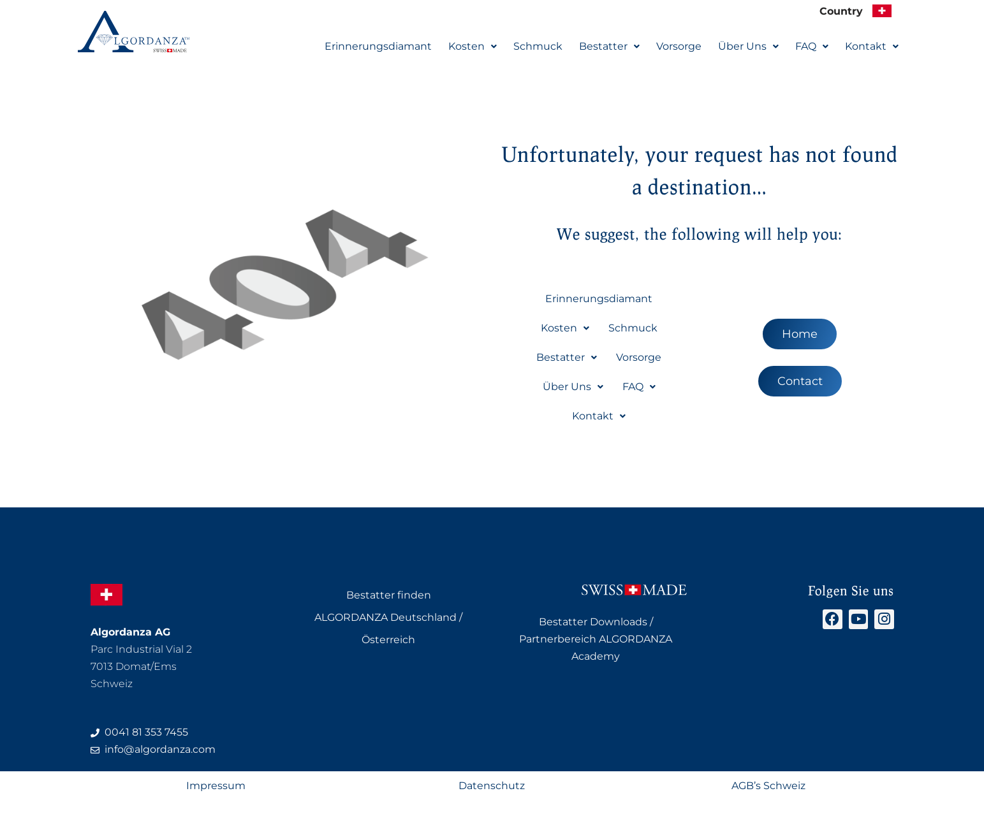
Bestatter (609, 46)
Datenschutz (492, 787)
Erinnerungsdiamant (378, 46)
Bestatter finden (388, 595)
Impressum (216, 787)
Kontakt (872, 46)
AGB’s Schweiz (768, 787)
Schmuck (537, 46)
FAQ (811, 46)
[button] (472, 46)
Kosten (472, 46)
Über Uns (748, 46)
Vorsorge (678, 46)
